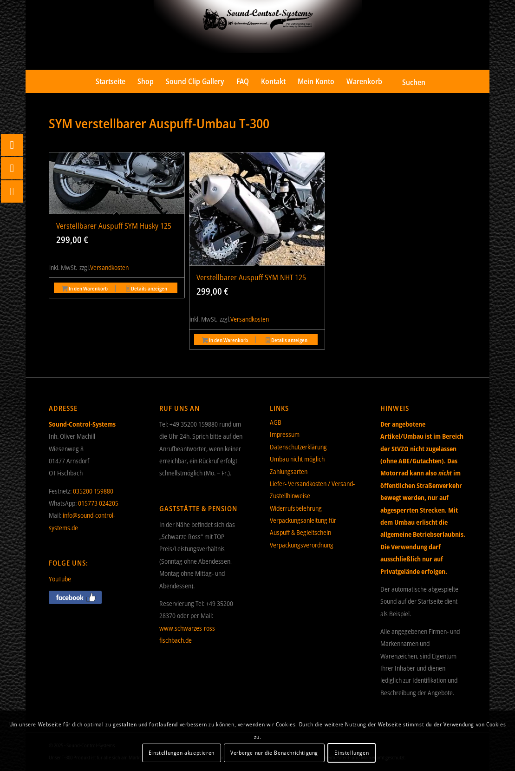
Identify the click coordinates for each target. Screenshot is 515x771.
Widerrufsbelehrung (296, 508)
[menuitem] (110, 81)
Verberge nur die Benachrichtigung (274, 753)
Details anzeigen (147, 289)
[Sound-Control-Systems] (257, 35)
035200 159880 (93, 491)
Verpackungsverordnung (301, 544)
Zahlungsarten (288, 471)
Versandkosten (109, 267)
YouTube (60, 578)
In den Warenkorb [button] (85, 289)
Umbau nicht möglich (297, 459)
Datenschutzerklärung (298, 446)
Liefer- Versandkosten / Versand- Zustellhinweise (312, 489)
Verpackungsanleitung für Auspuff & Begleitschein (303, 526)
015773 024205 (98, 503)
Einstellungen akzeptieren (182, 753)
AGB (275, 422)
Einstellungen (351, 753)
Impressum (285, 434)
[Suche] (406, 81)
